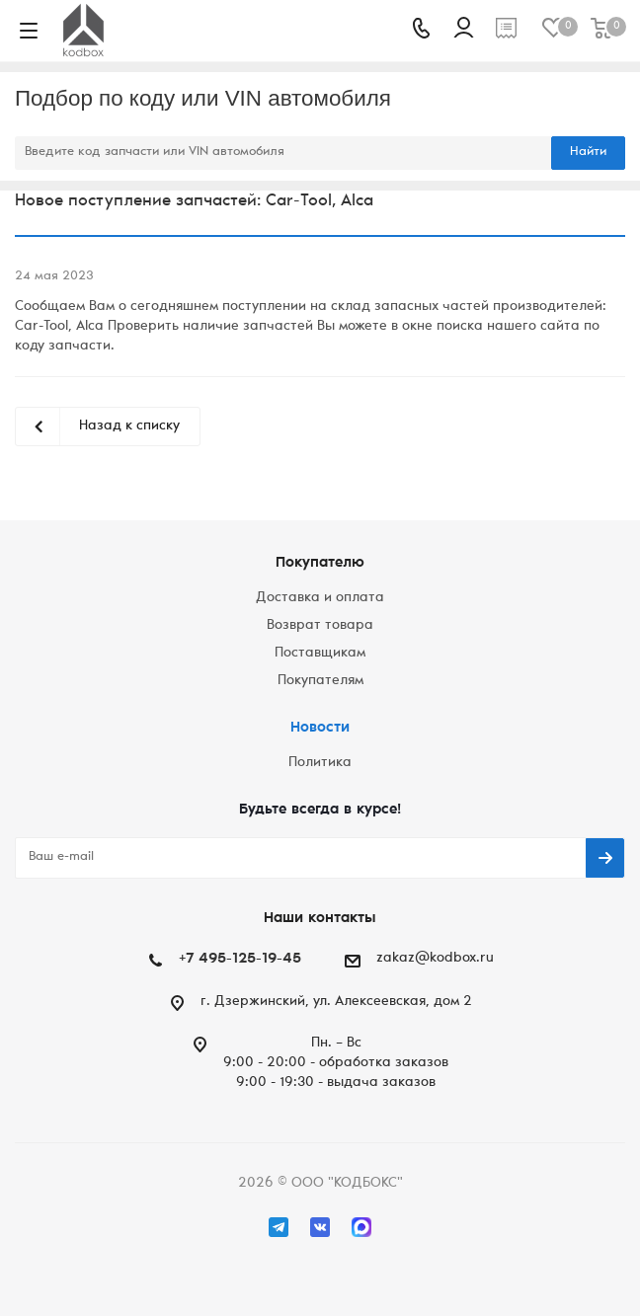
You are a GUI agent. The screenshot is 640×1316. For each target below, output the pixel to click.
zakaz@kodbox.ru (435, 959)
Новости (320, 728)
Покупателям (320, 681)
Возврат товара (320, 626)
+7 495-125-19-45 (240, 959)
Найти (588, 152)
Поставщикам (320, 653)
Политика (320, 763)
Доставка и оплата (320, 598)
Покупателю (320, 563)
